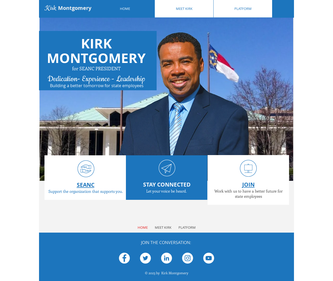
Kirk (67, 8)
